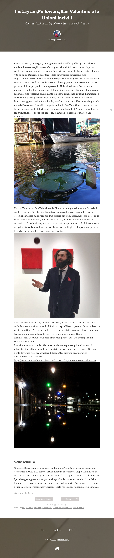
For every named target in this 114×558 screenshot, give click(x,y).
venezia (76, 507)
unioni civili (67, 507)
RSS (71, 530)
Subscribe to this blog (44, 499)
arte (23, 507)
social (60, 507)
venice (81, 507)
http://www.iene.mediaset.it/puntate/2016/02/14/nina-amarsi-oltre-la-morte (55, 360)
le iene (55, 507)
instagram (37, 507)
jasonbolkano (47, 507)
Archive (57, 530)
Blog (43, 530)
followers (29, 507)
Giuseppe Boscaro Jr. (57, 39)
